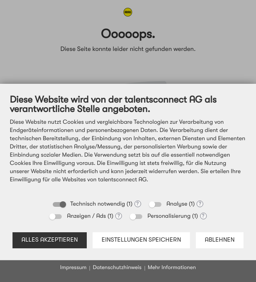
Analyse (176, 204)
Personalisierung (168, 216)
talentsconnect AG (122, 180)
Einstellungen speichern (141, 240)
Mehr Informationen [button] (172, 268)
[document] (128, 145)
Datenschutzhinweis (117, 268)
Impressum (73, 268)
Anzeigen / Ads (86, 216)
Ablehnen (220, 240)
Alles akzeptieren (49, 240)
